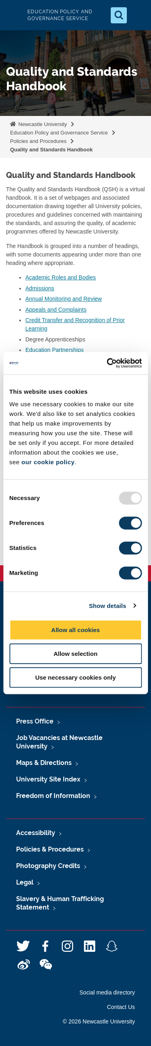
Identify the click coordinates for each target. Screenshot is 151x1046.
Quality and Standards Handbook (51, 150)
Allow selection (75, 653)
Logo (13, 15)
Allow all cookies (75, 629)
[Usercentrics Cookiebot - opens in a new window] (107, 363)
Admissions (39, 288)
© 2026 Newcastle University (99, 1021)
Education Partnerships (54, 350)
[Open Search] (119, 15)
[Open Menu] (138, 15)
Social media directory (107, 992)
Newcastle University (42, 124)
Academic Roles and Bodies (60, 277)
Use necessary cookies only (75, 677)
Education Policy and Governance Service (59, 133)
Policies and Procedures (38, 141)
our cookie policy (47, 462)
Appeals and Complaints (56, 309)
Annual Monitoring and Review (63, 299)
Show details (107, 605)
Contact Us (121, 1007)
